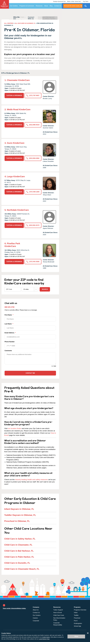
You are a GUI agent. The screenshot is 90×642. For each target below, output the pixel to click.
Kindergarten (78, 623)
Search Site (85, 6)
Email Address (30, 335)
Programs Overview (80, 610)
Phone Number (30, 344)
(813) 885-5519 (33, 125)
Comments (8, 350)
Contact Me (30, 373)
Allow (76, 636)
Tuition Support (58, 610)
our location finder (14, 428)
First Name (30, 317)
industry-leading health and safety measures (31, 479)
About (46, 6)
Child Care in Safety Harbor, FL (19, 539)
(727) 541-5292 (33, 261)
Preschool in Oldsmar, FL (17, 521)
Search (45, 289)
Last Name (30, 326)
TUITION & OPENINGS (14, 95)
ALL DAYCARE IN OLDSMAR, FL (25, 23)
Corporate (36, 620)
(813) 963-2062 (33, 158)
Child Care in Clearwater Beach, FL (21, 569)
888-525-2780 (9, 307)
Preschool (77, 618)
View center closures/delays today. (14, 608)
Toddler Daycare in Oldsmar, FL (20, 515)
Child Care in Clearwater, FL (18, 545)
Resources (39, 6)
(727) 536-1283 (33, 192)
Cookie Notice (46, 637)
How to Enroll (57, 612)
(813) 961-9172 (33, 225)
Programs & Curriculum (26, 6)
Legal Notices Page (44, 639)
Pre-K (76, 620)
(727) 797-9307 (33, 95)
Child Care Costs (58, 615)
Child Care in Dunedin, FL (17, 563)
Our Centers (14, 6)
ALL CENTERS (8, 23)
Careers (35, 618)
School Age (77, 626)
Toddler (76, 615)
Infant (75, 612)
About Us (36, 610)
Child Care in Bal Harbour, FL (19, 551)
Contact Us (57, 6)
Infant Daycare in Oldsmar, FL (19, 509)
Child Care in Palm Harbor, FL (19, 557)
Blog (51, 6)
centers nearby (72, 6)
